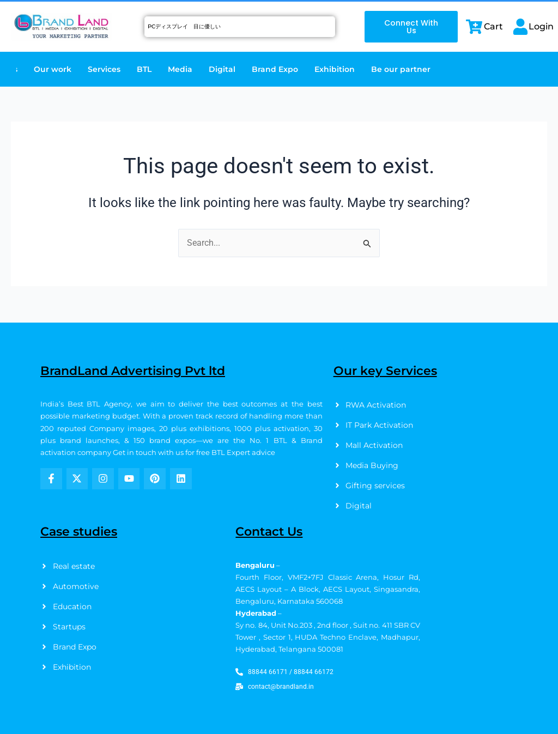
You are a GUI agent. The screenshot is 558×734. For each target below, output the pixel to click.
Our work (52, 69)
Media (180, 69)
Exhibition (334, 69)
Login (541, 26)
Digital (222, 69)
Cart (493, 26)
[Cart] (474, 27)
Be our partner (400, 69)
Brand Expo (275, 69)
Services (104, 69)
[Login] (520, 27)
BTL (144, 69)
